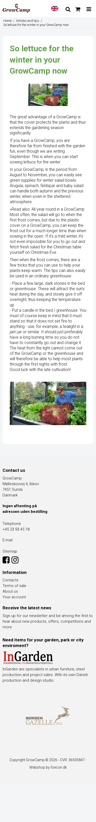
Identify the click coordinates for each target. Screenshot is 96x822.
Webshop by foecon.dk (48, 767)
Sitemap (10, 551)
